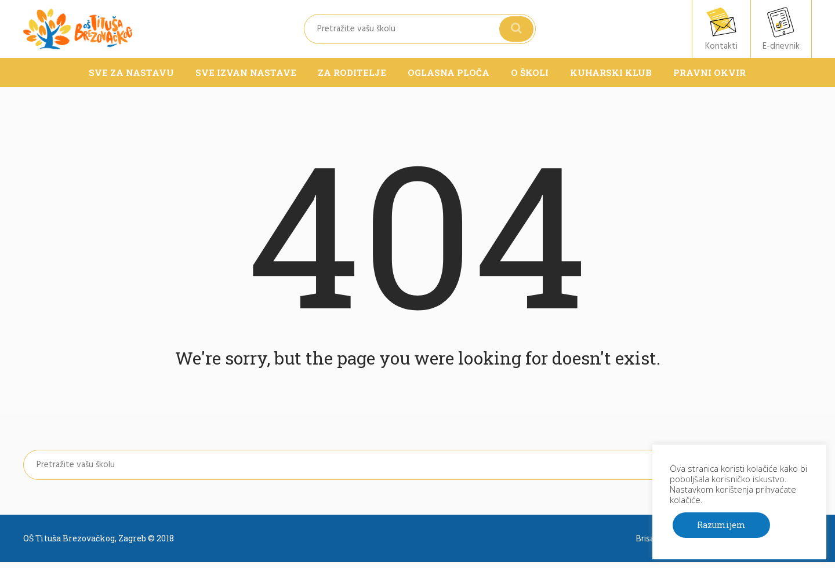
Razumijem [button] (721, 524)
